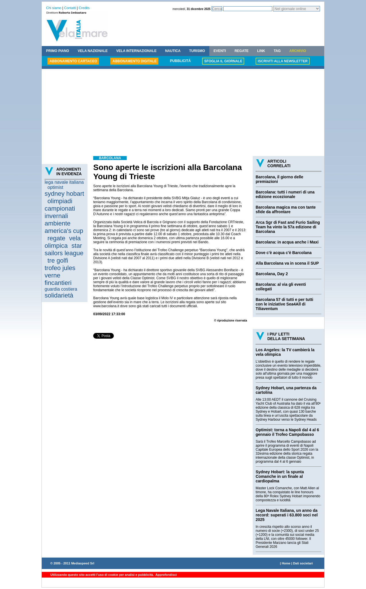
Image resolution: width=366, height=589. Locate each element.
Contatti (70, 8)
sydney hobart (64, 193)
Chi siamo (53, 8)
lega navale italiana (64, 182)
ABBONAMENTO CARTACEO (73, 61)
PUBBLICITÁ (180, 61)
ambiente (58, 223)
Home (286, 563)
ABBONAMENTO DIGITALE (134, 61)
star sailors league (64, 249)
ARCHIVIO (297, 51)
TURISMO (197, 51)
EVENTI (220, 51)
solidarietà (59, 295)
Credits (84, 8)
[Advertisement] (183, 113)
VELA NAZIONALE (93, 51)
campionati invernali (60, 212)
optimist (55, 187)
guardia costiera (61, 289)
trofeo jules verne (60, 271)
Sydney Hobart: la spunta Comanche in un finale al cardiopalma (280, 476)
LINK (261, 51)
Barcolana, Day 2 (272, 273)
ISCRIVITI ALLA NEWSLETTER (282, 61)
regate (56, 238)
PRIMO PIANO (57, 51)
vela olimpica (63, 242)
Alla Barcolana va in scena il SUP (287, 263)
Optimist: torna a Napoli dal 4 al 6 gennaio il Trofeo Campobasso (287, 432)
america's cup (64, 230)
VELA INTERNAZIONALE (136, 51)
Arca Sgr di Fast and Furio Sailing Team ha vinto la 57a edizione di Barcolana (288, 227)
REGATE (241, 51)
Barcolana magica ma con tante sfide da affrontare (286, 209)
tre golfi (57, 260)
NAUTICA (172, 51)
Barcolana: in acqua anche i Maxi (287, 242)
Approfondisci (166, 574)
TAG (277, 51)
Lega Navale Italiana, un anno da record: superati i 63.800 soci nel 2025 (287, 515)
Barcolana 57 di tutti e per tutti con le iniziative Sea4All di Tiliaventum (284, 304)
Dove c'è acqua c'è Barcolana (284, 252)
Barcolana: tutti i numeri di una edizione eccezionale (285, 194)
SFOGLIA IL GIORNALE (223, 61)
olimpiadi (59, 201)
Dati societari (303, 563)
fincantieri (58, 282)
